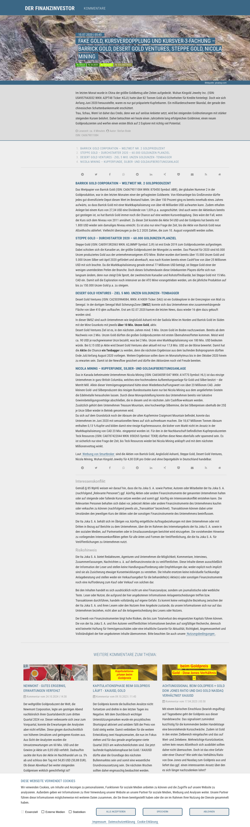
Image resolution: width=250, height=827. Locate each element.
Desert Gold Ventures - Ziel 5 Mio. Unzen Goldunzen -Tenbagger (126, 157)
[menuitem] (53, 8)
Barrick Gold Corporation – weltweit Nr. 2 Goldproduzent (122, 148)
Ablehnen (209, 811)
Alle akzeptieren (116, 811)
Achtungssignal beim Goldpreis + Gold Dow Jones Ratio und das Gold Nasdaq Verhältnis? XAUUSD (193, 691)
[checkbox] (22, 811)
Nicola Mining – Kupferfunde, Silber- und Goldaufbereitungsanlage (129, 161)
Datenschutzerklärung (121, 822)
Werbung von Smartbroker (98, 454)
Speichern (162, 811)
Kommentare (95, 8)
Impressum (99, 822)
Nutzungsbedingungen (201, 634)
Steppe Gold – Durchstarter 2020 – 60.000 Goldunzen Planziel (125, 152)
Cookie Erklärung (147, 822)
